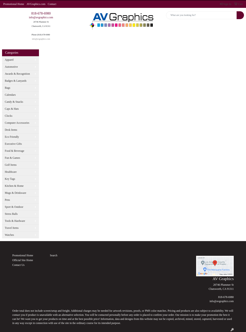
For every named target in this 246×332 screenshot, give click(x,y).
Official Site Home (22, 260)
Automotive (11, 66)
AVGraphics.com (35, 4)
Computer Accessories (17, 122)
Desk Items (11, 129)
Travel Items (12, 227)
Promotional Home (13, 4)
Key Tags (10, 178)
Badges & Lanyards (15, 80)
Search (53, 255)
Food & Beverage (14, 150)
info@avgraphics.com (41, 17)
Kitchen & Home (14, 185)
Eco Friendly (12, 136)
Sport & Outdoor (14, 206)
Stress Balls (11, 213)
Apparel (9, 59)
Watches (9, 234)
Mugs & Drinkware (15, 192)
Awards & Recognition (17, 73)
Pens (7, 199)
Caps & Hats (12, 108)
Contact (52, 4)
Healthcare (11, 171)
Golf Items (11, 164)
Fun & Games (12, 157)
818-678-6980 (41, 13)
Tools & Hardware (15, 220)
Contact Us (18, 264)
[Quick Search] (201, 15)
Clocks (8, 115)
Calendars (10, 94)
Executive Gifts (13, 143)
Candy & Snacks (14, 101)
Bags (7, 87)
